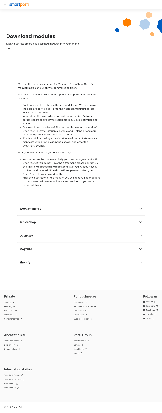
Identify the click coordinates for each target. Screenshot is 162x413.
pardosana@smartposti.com (52, 166)
